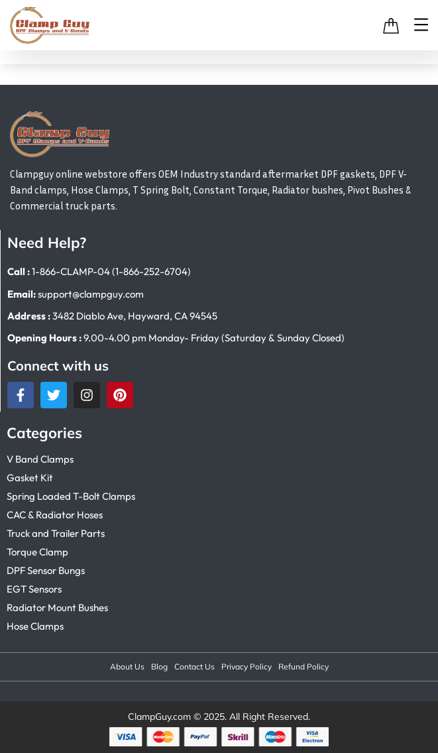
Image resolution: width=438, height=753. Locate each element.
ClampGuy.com (159, 717)
